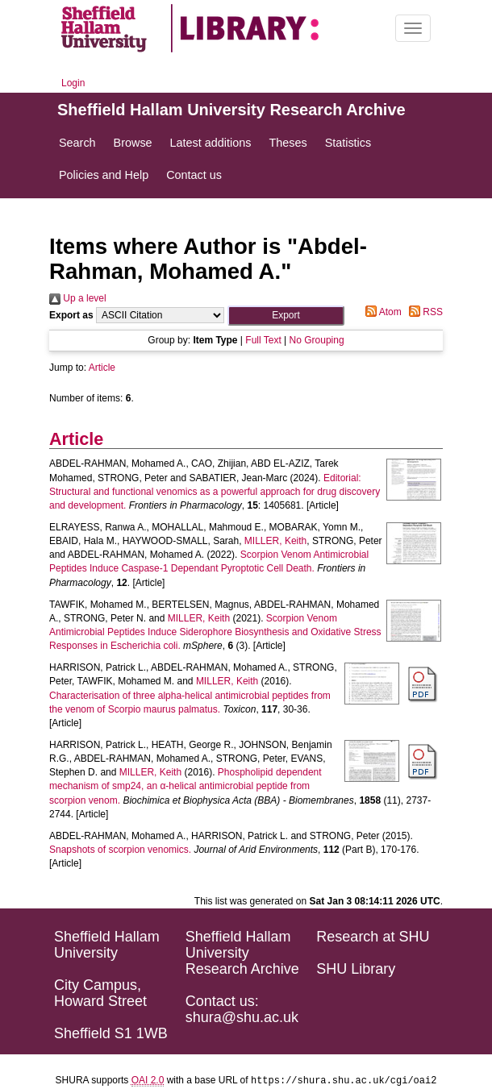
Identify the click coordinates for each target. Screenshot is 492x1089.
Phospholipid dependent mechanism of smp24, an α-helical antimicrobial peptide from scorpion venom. (185, 786)
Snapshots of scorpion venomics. (120, 849)
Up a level (77, 298)
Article (102, 367)
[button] (285, 316)
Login (73, 83)
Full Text (263, 340)
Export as (71, 315)
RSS (423, 312)
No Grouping (317, 340)
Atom (381, 312)
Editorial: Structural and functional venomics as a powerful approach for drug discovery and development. (214, 491)
